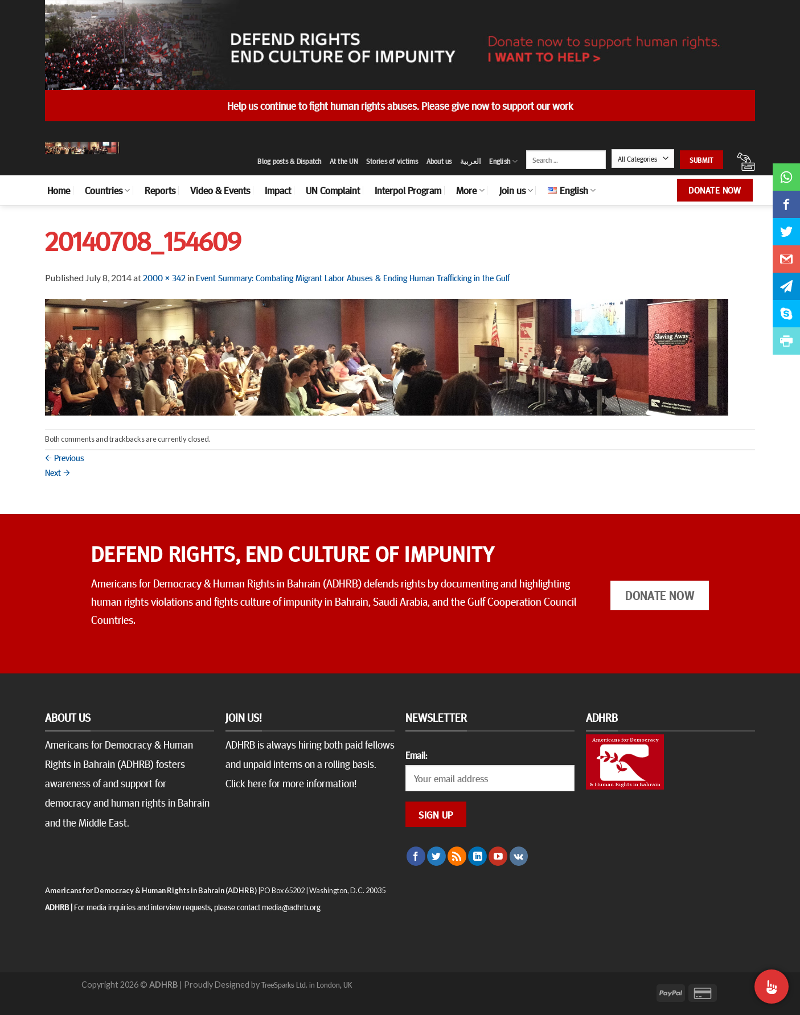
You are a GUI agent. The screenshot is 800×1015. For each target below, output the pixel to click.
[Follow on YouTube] (498, 856)
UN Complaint (333, 190)
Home (58, 190)
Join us (516, 190)
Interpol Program (408, 190)
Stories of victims (392, 161)
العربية (471, 161)
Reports (160, 190)
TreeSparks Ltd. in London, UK (306, 984)
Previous (64, 457)
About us (439, 161)
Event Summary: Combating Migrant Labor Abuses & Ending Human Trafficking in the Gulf (353, 277)
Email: (416, 755)
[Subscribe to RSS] (457, 856)
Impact (278, 190)
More (470, 190)
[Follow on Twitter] (436, 856)
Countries (107, 190)
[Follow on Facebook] (416, 856)
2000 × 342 (164, 277)
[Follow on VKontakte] (519, 856)
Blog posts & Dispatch (289, 161)
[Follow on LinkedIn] (477, 856)
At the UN (344, 161)
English (503, 161)
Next (57, 472)
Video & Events (220, 190)
